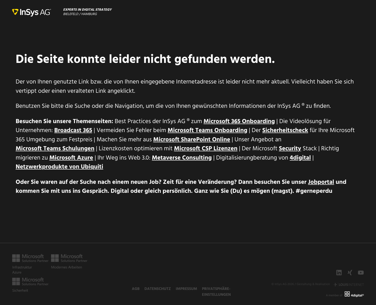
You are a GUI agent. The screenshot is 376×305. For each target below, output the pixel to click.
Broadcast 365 (73, 131)
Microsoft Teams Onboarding (207, 131)
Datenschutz (157, 289)
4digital (300, 158)
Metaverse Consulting (182, 158)
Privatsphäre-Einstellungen (216, 292)
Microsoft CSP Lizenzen (205, 149)
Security (290, 149)
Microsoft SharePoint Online (191, 140)
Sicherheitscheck (285, 131)
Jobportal (321, 182)
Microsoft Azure (71, 158)
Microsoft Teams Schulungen (55, 149)
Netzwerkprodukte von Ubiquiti (59, 167)
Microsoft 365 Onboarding (239, 122)
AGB (136, 289)
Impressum (186, 289)
